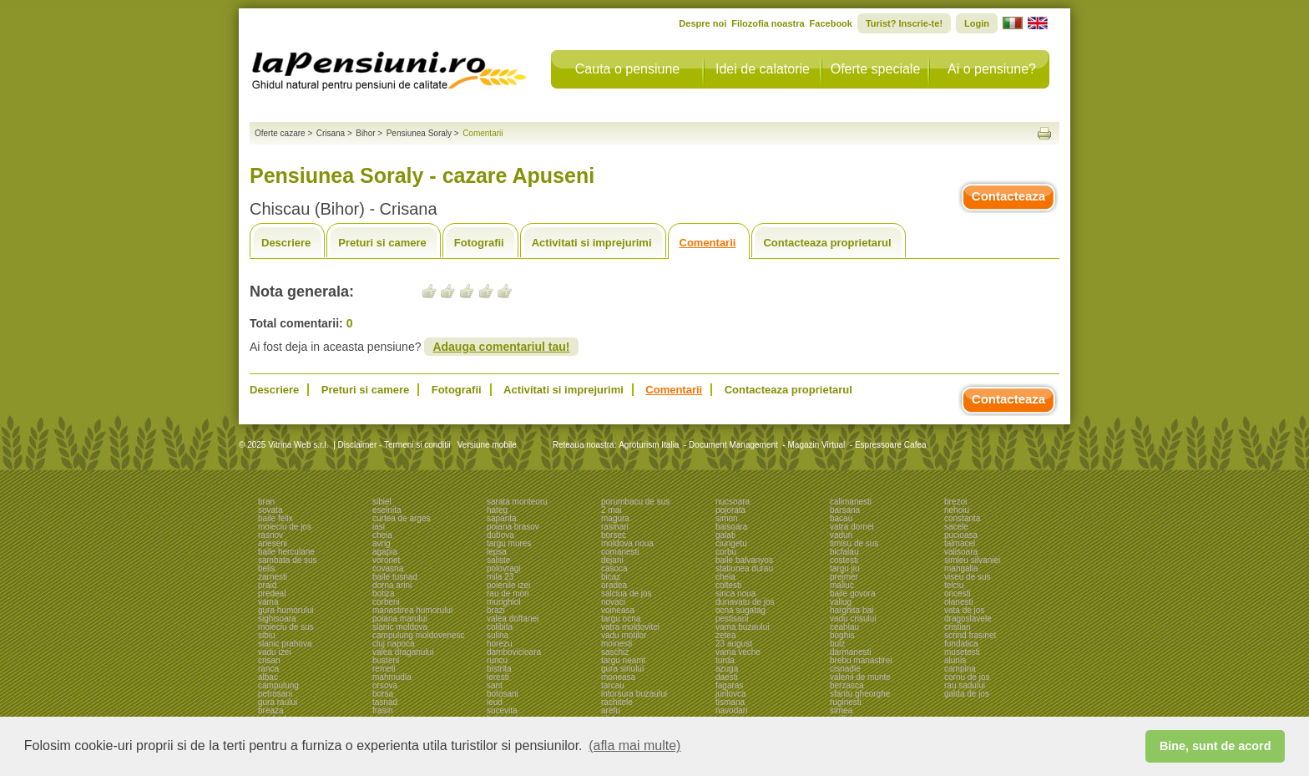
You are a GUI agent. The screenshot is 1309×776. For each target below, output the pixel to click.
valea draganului (402, 652)
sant (495, 685)
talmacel (959, 543)
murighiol (504, 601)
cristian (957, 626)
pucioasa (961, 535)
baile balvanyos (744, 560)
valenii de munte (860, 677)
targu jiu (845, 568)
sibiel (382, 501)
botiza (383, 593)
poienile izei (508, 585)
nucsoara (732, 501)
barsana (845, 510)
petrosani (275, 693)
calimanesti (851, 501)
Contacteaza (1008, 196)
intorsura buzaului (634, 693)
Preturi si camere (382, 242)
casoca (614, 568)
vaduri (841, 535)
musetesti (962, 652)
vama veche (738, 652)
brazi (496, 610)
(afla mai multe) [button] (634, 745)
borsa (382, 693)
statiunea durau (744, 568)
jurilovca (730, 693)
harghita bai (851, 610)
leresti (498, 677)
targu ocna (620, 618)
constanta (962, 518)
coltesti (728, 585)
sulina (497, 635)
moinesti (616, 643)
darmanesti (850, 652)
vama (268, 601)
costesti (844, 560)
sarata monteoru (517, 501)
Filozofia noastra (767, 23)
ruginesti (846, 702)
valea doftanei (512, 618)
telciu (953, 585)
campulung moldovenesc (418, 635)
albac (268, 677)
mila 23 (500, 576)
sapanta (502, 518)
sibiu (266, 635)
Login (976, 23)
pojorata (730, 510)
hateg (497, 510)
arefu (610, 710)
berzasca (847, 685)
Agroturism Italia (649, 444)
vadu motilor (623, 635)
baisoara (731, 526)
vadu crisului (853, 618)
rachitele (617, 702)
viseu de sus (967, 576)
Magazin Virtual (817, 444)
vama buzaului (742, 626)
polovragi (504, 568)
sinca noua (735, 593)
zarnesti (272, 576)
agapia (384, 551)
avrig (381, 543)
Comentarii (708, 242)
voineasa (617, 610)
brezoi (955, 501)
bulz (837, 643)
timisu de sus (854, 543)
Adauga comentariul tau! (500, 346)
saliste (498, 560)
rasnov (270, 535)
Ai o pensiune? (992, 69)
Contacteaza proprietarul (827, 242)
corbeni (386, 601)
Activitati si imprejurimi (592, 242)
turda (725, 660)
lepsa (497, 551)
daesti (726, 677)
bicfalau (844, 551)
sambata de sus (287, 560)
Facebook (831, 23)
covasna (387, 568)
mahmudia (392, 677)
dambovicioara (514, 652)
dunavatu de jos (745, 601)
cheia (382, 535)
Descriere (286, 242)
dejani (612, 560)
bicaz (610, 576)
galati (725, 535)
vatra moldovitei (630, 626)
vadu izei (274, 652)
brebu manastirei (861, 660)
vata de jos (964, 610)
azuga (726, 668)
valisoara (961, 551)
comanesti (620, 551)
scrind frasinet (970, 635)
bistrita (499, 668)
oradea (614, 585)
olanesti (958, 601)
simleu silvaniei (972, 560)
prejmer (844, 576)
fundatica (961, 643)
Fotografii (479, 242)
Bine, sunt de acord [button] (1215, 746)
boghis (842, 635)
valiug (841, 601)
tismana (730, 702)
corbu (725, 551)
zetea (725, 635)
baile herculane (286, 551)
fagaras (729, 685)
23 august (733, 643)
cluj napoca (393, 643)
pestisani (731, 618)
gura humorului (286, 610)
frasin (382, 710)
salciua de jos (626, 593)
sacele (956, 526)
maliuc (842, 585)
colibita (500, 626)
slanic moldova (399, 626)
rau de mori (508, 593)
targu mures (509, 543)
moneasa (618, 677)
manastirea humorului (412, 610)
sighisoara (277, 618)
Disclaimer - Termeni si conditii (394, 444)
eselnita (386, 510)
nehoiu (956, 510)
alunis (955, 660)
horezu (500, 643)
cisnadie (845, 668)
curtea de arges (401, 518)
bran (266, 501)
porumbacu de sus (635, 501)
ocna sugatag (740, 610)
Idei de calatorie (762, 69)
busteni (385, 660)
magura (615, 518)
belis (266, 568)
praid (267, 585)
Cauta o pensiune (627, 69)
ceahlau (844, 626)
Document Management (733, 444)
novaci (613, 601)
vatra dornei (852, 526)
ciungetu (731, 543)
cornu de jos (966, 677)
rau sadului (964, 685)
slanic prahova (284, 643)
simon (726, 518)
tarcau (612, 685)
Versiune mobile (486, 444)
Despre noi (702, 23)
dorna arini (392, 585)
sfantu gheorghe (860, 693)
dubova (500, 535)
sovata (270, 510)
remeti (384, 668)
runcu (497, 660)
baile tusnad (394, 576)
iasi (378, 526)
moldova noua (627, 543)
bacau (841, 518)
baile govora (852, 593)
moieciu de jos (284, 526)
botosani (502, 693)
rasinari (615, 526)
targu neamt (623, 660)
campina (960, 668)
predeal (272, 593)
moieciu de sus (286, 626)
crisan (269, 660)
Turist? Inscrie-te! (904, 23)
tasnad (384, 702)
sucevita (502, 710)
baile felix (275, 518)
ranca (268, 668)
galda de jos (966, 693)
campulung (278, 685)
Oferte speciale (876, 69)
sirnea (841, 710)
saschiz (615, 652)
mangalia (961, 568)
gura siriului (622, 668)
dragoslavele (968, 618)
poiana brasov (513, 526)
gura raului (277, 702)
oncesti (957, 593)
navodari (731, 710)
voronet (386, 560)
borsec (613, 535)
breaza (271, 710)
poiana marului (399, 618)
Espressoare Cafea (891, 444)
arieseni (272, 543)
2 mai (611, 510)
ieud (495, 702)
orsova (384, 685)
